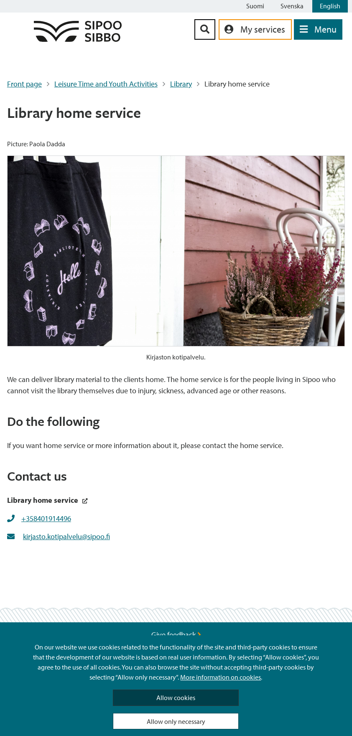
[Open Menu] (318, 29)
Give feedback (176, 634)
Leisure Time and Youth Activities (106, 84)
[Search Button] (204, 29)
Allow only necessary (176, 721)
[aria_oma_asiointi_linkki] (255, 29)
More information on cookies (220, 677)
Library (181, 84)
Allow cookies (175, 697)
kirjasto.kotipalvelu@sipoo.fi (66, 536)
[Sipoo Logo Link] (78, 39)
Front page (24, 84)
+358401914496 (46, 518)
